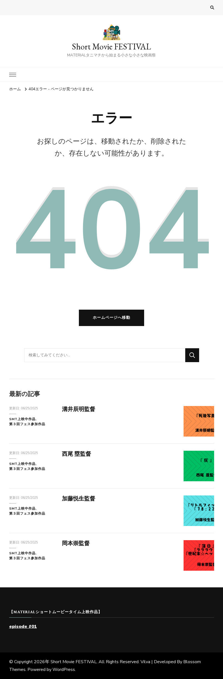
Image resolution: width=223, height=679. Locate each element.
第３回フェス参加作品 (27, 424)
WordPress (63, 670)
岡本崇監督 (76, 543)
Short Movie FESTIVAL (111, 46)
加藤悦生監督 (78, 498)
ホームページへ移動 (111, 317)
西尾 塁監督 (76, 454)
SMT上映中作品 (22, 419)
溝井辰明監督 (78, 409)
